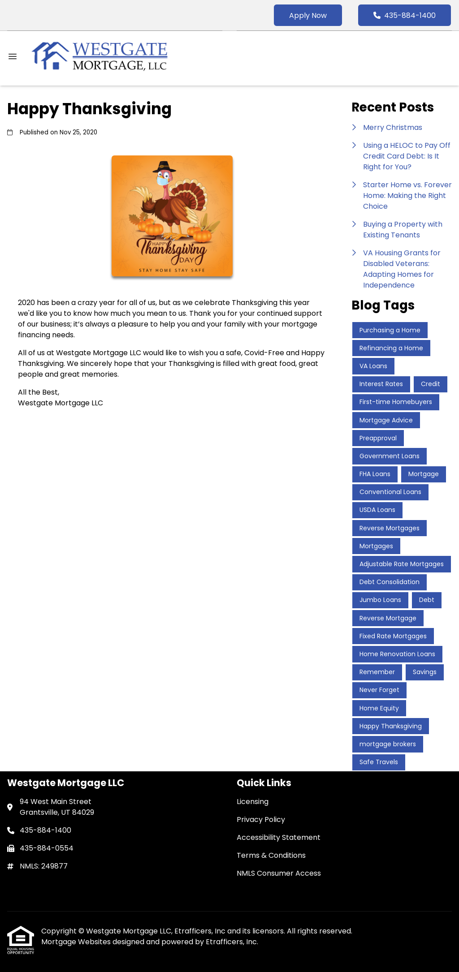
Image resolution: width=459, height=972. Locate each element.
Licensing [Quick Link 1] (252, 801)
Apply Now (308, 15)
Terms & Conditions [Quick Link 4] (271, 855)
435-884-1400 (404, 15)
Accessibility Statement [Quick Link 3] (278, 837)
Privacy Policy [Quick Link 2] (261, 819)
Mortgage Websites (77, 942)
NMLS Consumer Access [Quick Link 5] (279, 873)
